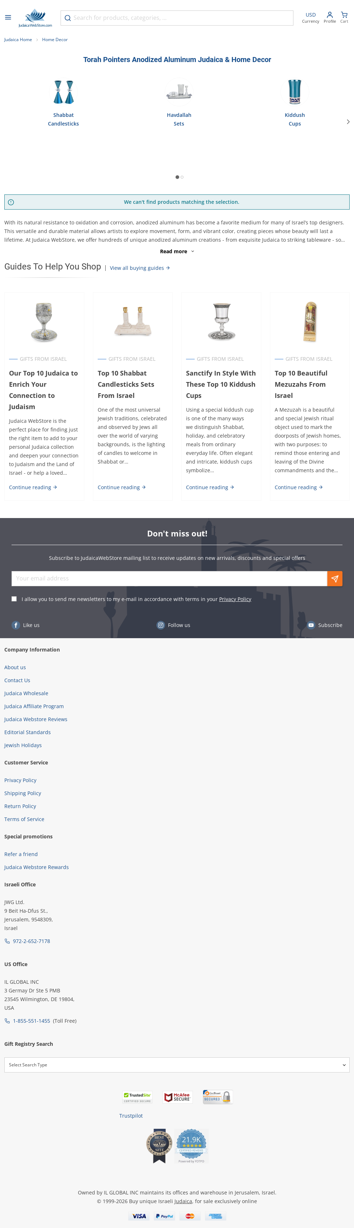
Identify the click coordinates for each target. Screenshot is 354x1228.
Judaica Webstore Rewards (36, 867)
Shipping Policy (22, 793)
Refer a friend (21, 854)
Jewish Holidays (23, 745)
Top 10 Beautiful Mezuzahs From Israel (301, 384)
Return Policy (20, 806)
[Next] (348, 122)
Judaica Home (18, 39)
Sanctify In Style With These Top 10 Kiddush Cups (221, 384)
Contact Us (17, 680)
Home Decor (55, 39)
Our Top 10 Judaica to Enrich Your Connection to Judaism (43, 390)
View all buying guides (140, 267)
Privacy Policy (235, 599)
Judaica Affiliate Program (34, 706)
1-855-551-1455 (31, 1020)
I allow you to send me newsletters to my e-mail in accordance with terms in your (136, 599)
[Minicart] (344, 18)
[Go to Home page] (35, 18)
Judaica (183, 1201)
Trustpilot (131, 1115)
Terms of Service (24, 819)
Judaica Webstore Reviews (35, 719)
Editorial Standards (27, 732)
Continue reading (33, 487)
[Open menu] (8, 18)
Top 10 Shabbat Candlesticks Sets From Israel (126, 384)
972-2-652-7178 (31, 941)
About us (15, 667)
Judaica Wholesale (26, 693)
